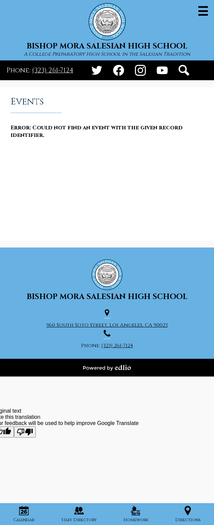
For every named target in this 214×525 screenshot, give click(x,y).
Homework (135, 514)
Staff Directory (78, 514)
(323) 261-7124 (52, 70)
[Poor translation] (25, 432)
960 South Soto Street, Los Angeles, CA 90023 (107, 325)
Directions (188, 514)
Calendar (23, 514)
